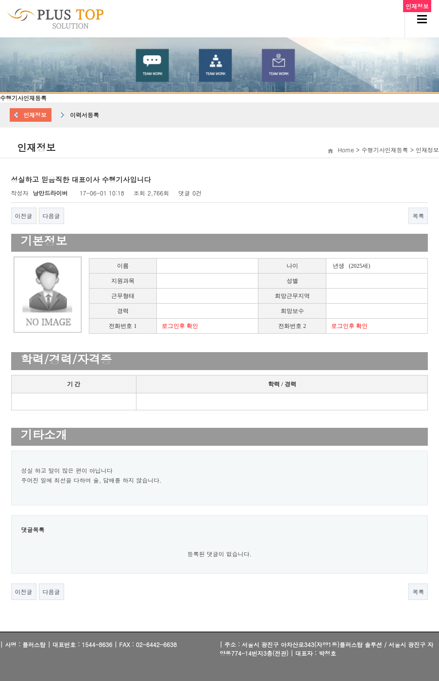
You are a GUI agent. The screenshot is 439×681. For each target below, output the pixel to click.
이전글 (24, 215)
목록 (418, 215)
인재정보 (35, 115)
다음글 (51, 215)
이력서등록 (84, 115)
